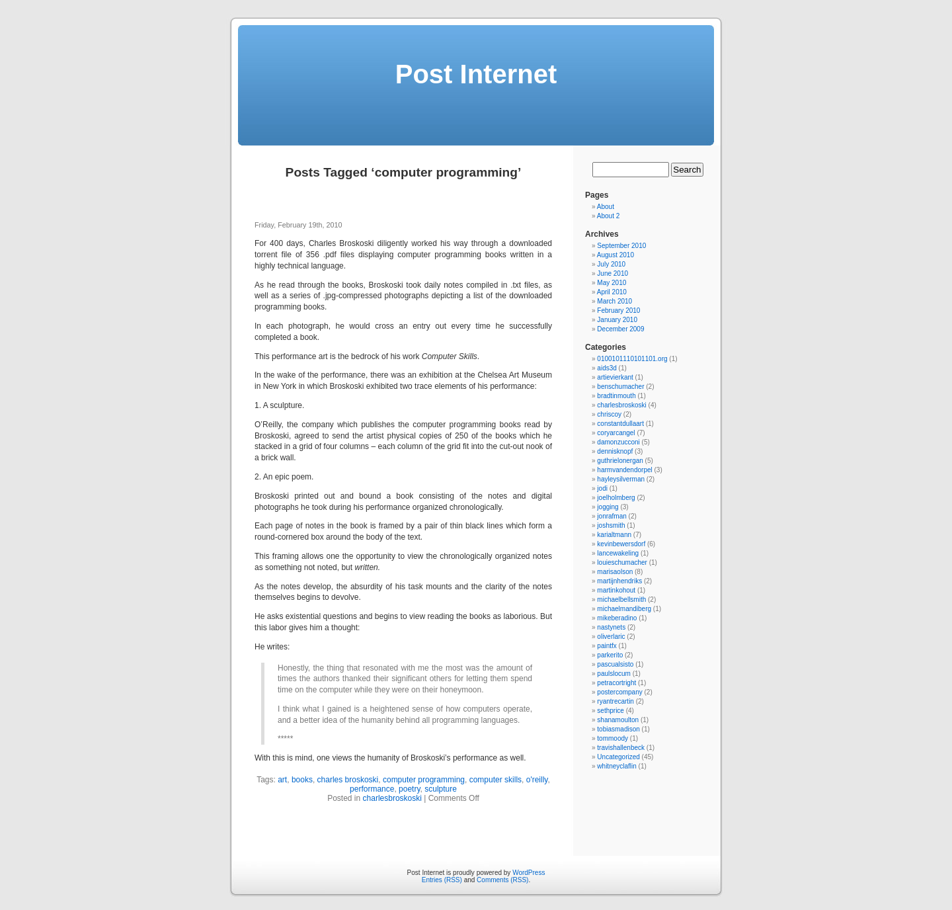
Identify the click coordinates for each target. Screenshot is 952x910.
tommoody (612, 738)
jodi (602, 488)
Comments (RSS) (502, 880)
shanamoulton (618, 720)
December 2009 (620, 329)
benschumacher (620, 386)
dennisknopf (615, 451)
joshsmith (611, 525)
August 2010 (615, 255)
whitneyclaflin (616, 766)
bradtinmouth (616, 395)
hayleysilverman (621, 479)
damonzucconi (618, 442)
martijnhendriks (619, 581)
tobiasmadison (618, 729)
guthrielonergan (620, 460)
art (282, 779)
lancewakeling (618, 553)
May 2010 (611, 282)
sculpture (440, 789)
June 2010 (612, 273)
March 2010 (614, 301)
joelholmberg (616, 497)
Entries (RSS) (442, 880)
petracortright (616, 682)
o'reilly (537, 779)
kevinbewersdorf (621, 544)
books (302, 779)
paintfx (606, 645)
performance (372, 789)
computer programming (424, 779)
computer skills (495, 779)
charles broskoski (348, 779)
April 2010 (612, 292)
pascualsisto (615, 664)
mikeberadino (617, 618)
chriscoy (609, 414)
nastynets (611, 627)
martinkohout (616, 590)
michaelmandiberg (624, 608)
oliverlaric (611, 636)
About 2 (608, 216)
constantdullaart (620, 423)
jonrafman (611, 516)
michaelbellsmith (621, 599)
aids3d (606, 368)
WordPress (528, 872)
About (605, 206)
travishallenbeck (621, 747)
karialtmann (614, 534)
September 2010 (621, 245)
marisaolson (615, 571)
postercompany (619, 692)
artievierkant (615, 377)
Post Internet (476, 74)
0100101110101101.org (632, 358)
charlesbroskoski (392, 798)
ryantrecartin (615, 701)
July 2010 (611, 264)
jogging (607, 507)
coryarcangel (616, 432)
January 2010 (617, 319)
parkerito (610, 655)
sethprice (610, 710)
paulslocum (614, 673)
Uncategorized (618, 757)
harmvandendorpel (624, 470)
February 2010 (618, 310)
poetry (409, 789)
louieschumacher (622, 562)
